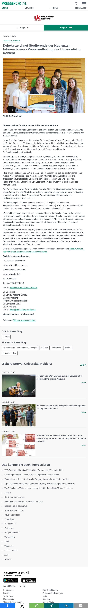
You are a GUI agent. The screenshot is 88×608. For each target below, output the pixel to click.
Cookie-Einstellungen (12, 602)
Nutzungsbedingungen (53, 593)
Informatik (56, 348)
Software (44, 348)
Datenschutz (8, 599)
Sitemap (46, 599)
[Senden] (80, 605)
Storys (5, 8)
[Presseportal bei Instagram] (23, 586)
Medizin (7, 559)
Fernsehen (9, 528)
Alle (83, 365)
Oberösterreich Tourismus (15, 506)
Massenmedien (9, 353)
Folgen (66, 28)
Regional (54, 8)
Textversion (8, 596)
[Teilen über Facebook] (7, 605)
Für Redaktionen (50, 590)
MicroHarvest (10, 524)
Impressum (8, 590)
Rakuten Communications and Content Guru (23, 501)
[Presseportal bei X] (19, 586)
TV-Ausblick (9, 537)
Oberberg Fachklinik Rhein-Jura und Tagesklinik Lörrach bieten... (32, 475)
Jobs (45, 596)
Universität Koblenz (11, 41)
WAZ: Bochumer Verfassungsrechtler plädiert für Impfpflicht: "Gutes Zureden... (38, 488)
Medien (67, 348)
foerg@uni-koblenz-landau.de (22, 310)
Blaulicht (29, 8)
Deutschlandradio (12, 515)
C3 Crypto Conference (14, 497)
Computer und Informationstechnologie (20, 348)
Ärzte (6, 555)
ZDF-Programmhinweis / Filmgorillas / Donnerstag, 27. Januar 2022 (33, 470)
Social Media (48, 602)
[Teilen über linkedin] (66, 605)
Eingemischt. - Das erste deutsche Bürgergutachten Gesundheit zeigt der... (37, 479)
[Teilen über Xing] (51, 605)
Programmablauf (11, 533)
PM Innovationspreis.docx (24, 320)
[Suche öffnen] (76, 3)
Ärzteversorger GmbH (14, 510)
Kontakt (6, 593)
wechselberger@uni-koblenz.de (23, 287)
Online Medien (10, 551)
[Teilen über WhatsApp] (36, 605)
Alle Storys (22, 28)
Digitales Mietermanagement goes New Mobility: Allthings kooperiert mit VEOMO (39, 484)
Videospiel (9, 546)
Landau (6, 337)
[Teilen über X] (22, 605)
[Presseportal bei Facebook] (16, 586)
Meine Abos (80, 8)
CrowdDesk (9, 519)
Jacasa (7, 493)
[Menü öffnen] (84, 3)
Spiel (6, 542)
